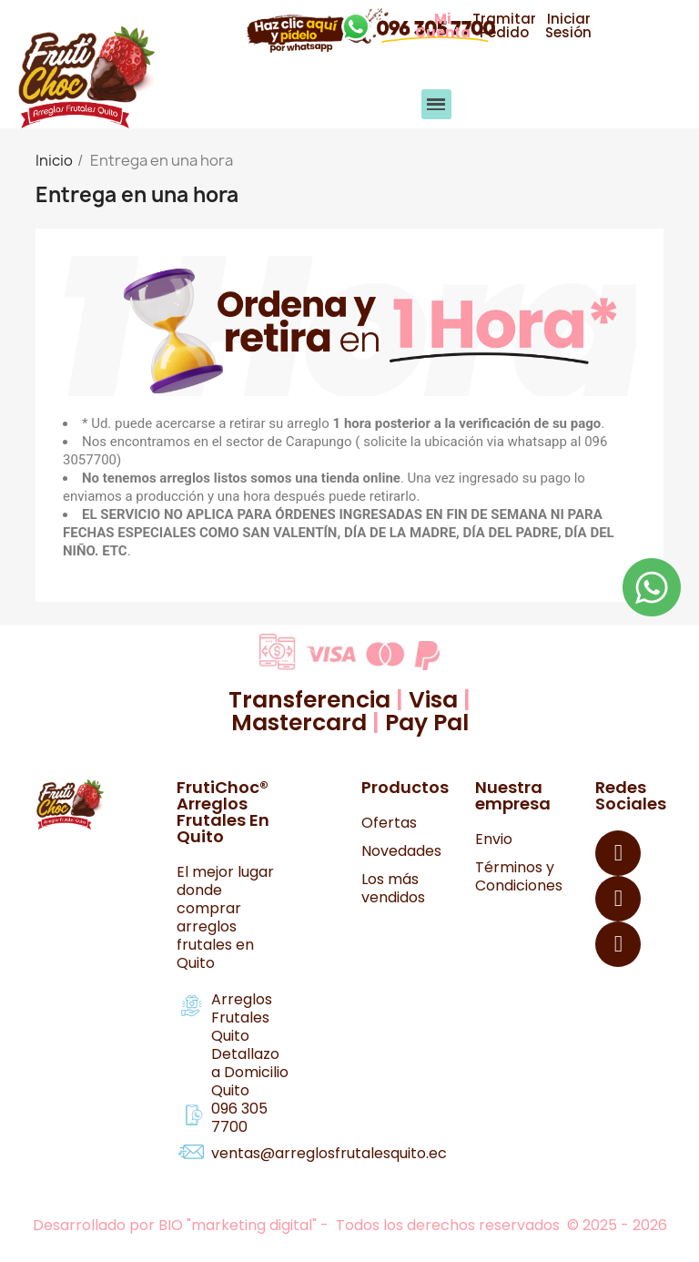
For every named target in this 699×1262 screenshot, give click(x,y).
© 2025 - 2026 (617, 1225)
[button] (442, 25)
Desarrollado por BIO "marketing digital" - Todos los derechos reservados (298, 1225)
